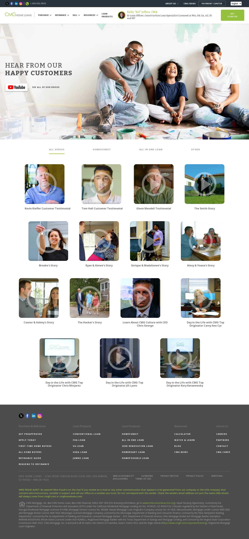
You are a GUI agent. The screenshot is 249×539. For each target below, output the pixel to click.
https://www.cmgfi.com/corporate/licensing (184, 522)
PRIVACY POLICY (195, 476)
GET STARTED (233, 15)
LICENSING (147, 476)
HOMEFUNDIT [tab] (102, 149)
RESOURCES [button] (91, 15)
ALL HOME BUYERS (30, 452)
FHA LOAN (79, 440)
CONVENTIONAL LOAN (87, 434)
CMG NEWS (190, 3)
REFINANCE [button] (62, 15)
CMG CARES (223, 452)
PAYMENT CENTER (212, 3)
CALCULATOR (182, 434)
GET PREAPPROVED (30, 434)
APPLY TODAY (27, 440)
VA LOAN (78, 446)
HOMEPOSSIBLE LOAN (135, 458)
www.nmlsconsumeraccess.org (159, 502)
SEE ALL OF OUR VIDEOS (46, 87)
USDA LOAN (80, 452)
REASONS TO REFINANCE (34, 464)
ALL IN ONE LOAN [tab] (151, 149)
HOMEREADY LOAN (133, 452)
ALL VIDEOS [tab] (56, 149)
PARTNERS (222, 440)
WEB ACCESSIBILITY (123, 476)
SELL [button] (76, 15)
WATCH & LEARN (184, 440)
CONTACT (222, 446)
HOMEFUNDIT (130, 434)
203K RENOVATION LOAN (137, 446)
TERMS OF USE (143, 478)
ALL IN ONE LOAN (133, 440)
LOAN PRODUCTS (107, 15)
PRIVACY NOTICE (170, 476)
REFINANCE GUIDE (30, 458)
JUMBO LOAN (81, 458)
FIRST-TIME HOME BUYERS (35, 446)
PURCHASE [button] (44, 15)
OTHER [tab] (195, 149)
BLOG (177, 446)
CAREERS (221, 434)
